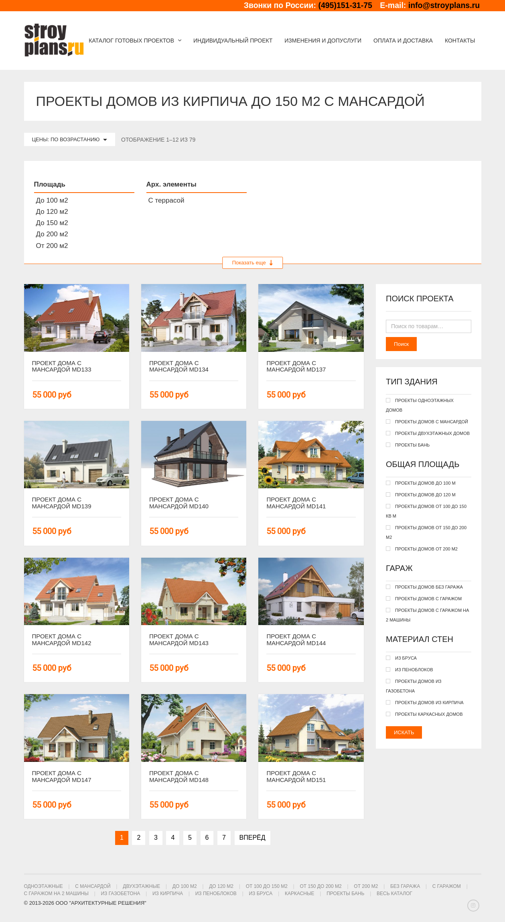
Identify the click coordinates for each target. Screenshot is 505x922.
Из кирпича (167, 893)
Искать (404, 732)
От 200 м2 (366, 886)
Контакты (460, 40)
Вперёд (252, 837)
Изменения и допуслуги (322, 40)
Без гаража (405, 886)
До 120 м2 (221, 886)
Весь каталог (394, 893)
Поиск (401, 344)
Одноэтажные (43, 886)
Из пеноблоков (216, 893)
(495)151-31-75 (345, 5)
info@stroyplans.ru (444, 5)
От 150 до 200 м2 (320, 886)
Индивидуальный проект (232, 40)
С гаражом (446, 886)
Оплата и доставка (403, 40)
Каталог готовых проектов (131, 40)
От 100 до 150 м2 (267, 886)
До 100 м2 (184, 886)
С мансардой (92, 886)
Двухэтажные (141, 886)
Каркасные (299, 893)
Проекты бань (345, 893)
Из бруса (260, 893)
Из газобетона (120, 893)
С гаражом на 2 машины (56, 893)
